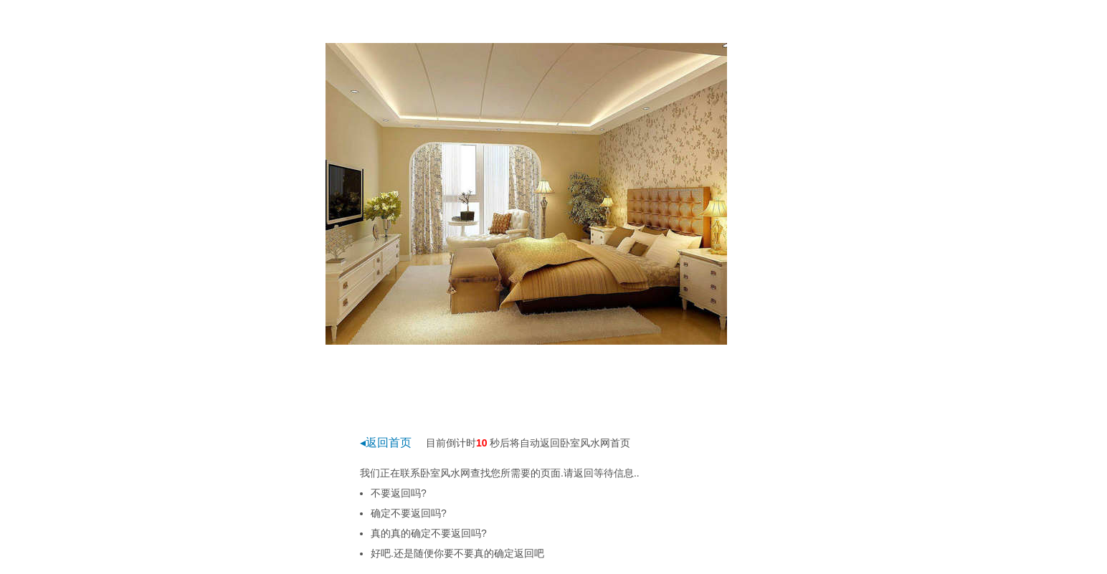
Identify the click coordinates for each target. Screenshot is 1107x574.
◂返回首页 (386, 442)
